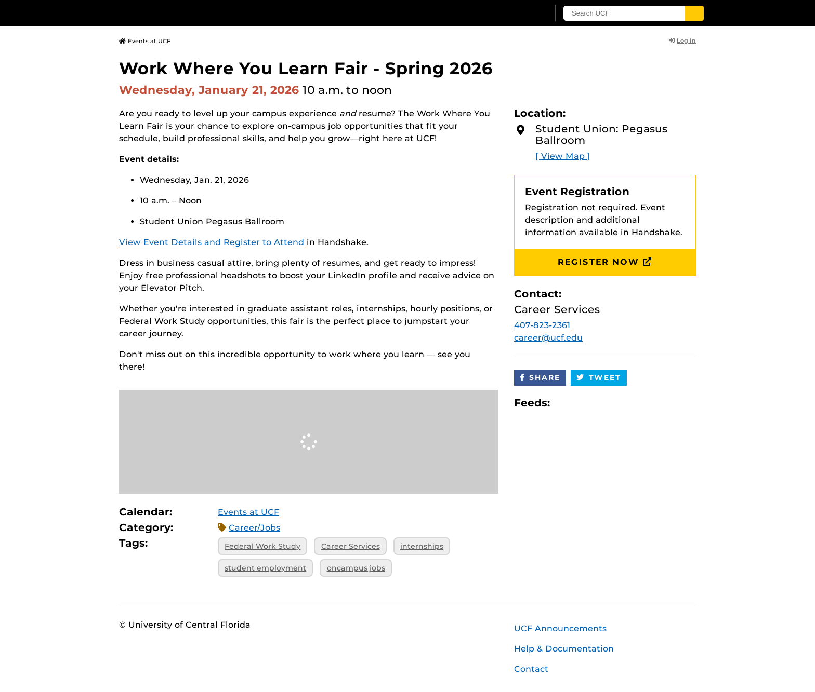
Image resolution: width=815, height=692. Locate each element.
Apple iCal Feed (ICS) (563, 402)
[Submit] (694, 13)
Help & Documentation (564, 649)
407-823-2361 (542, 325)
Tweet (598, 377)
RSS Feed (599, 402)
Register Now (605, 262)
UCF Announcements (560, 628)
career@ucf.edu (548, 338)
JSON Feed (634, 402)
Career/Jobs (254, 528)
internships (421, 546)
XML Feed (616, 402)
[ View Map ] (562, 156)
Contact (531, 669)
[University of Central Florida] (195, 13)
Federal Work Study (262, 546)
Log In (682, 40)
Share (540, 377)
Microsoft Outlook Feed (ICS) (581, 402)
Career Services (350, 546)
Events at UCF (144, 41)
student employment (265, 568)
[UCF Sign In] (515, 13)
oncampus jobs (356, 568)
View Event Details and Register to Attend (211, 242)
